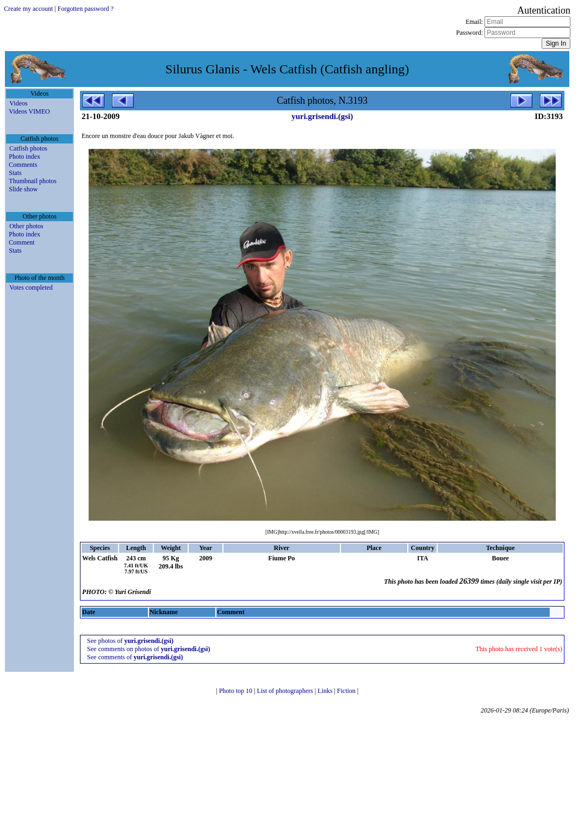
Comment (21, 242)
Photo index (24, 156)
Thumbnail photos (33, 181)
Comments (23, 164)
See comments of (135, 657)
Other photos (26, 226)
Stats (15, 173)
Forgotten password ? (86, 9)
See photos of (130, 641)
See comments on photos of (148, 649)
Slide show (23, 189)
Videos (18, 103)
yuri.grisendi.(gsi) (322, 116)
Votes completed (30, 287)
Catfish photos (28, 148)
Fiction (347, 691)
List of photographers (285, 691)
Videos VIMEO (29, 111)
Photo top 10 (236, 691)
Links (326, 691)
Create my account (28, 9)
